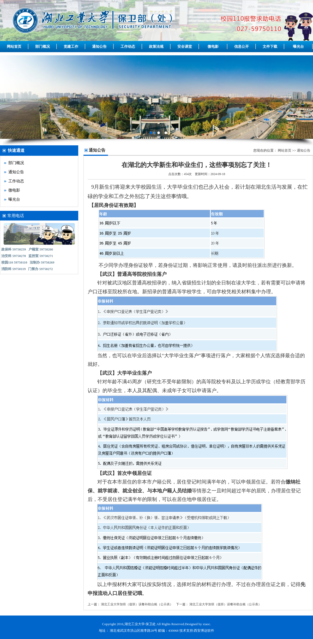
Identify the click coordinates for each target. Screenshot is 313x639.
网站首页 (14, 47)
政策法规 (156, 47)
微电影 (213, 47)
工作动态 (128, 47)
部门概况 (42, 47)
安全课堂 (184, 47)
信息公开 (241, 47)
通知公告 (99, 47)
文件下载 (270, 47)
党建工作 (71, 47)
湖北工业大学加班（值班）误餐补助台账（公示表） (137, 604)
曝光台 (298, 47)
